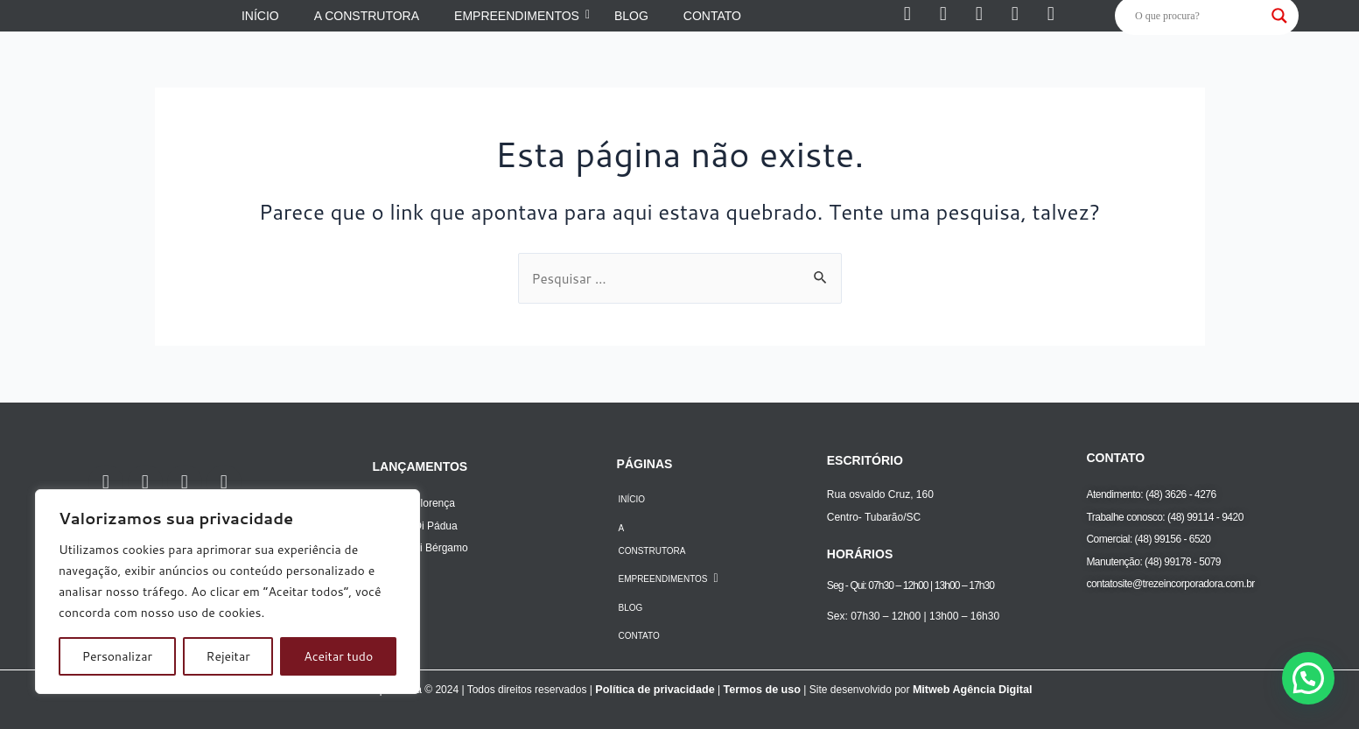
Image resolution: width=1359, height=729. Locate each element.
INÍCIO (631, 499)
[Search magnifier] (1279, 16)
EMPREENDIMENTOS (668, 578)
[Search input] (1199, 16)
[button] (1308, 678)
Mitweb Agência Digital (968, 689)
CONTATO (638, 636)
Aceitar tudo (338, 656)
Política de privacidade (657, 689)
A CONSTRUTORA (651, 539)
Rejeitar (228, 656)
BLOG (630, 608)
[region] (227, 591)
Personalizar (117, 656)
